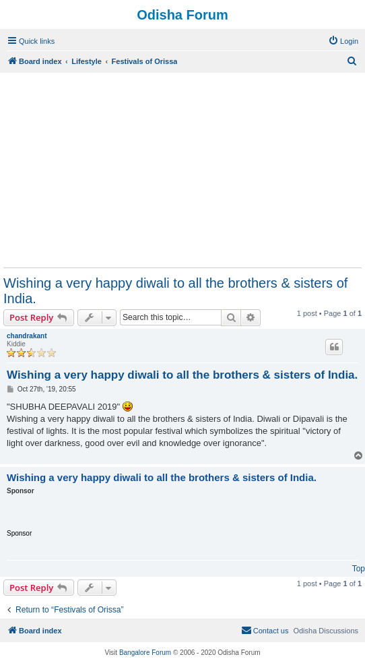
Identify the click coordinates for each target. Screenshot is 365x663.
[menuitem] (343, 41)
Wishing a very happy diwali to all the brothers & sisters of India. (175, 291)
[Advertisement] (182, 169)
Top (358, 568)
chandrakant (26, 336)
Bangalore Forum (145, 652)
